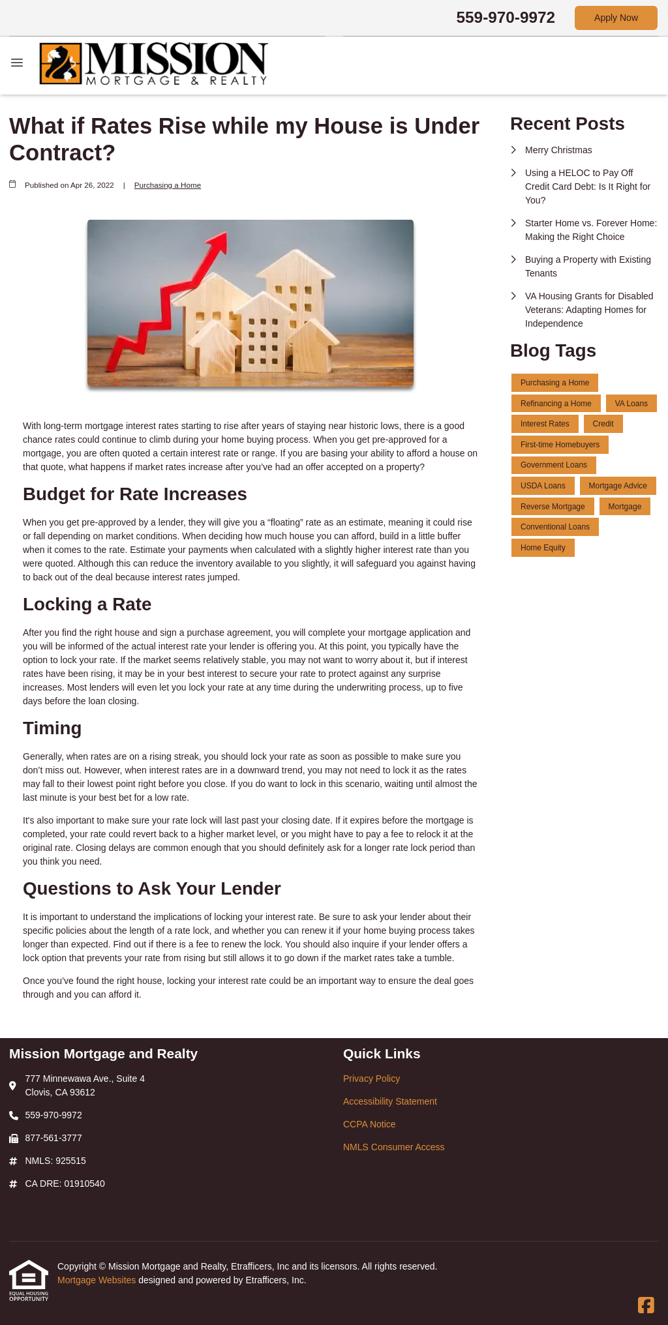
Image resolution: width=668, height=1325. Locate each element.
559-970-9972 (506, 17)
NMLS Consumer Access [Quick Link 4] (394, 1147)
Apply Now (616, 17)
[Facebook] (646, 1306)
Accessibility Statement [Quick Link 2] (390, 1101)
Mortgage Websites (97, 1280)
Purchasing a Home (167, 185)
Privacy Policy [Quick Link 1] (371, 1078)
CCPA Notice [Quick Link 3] (369, 1124)
